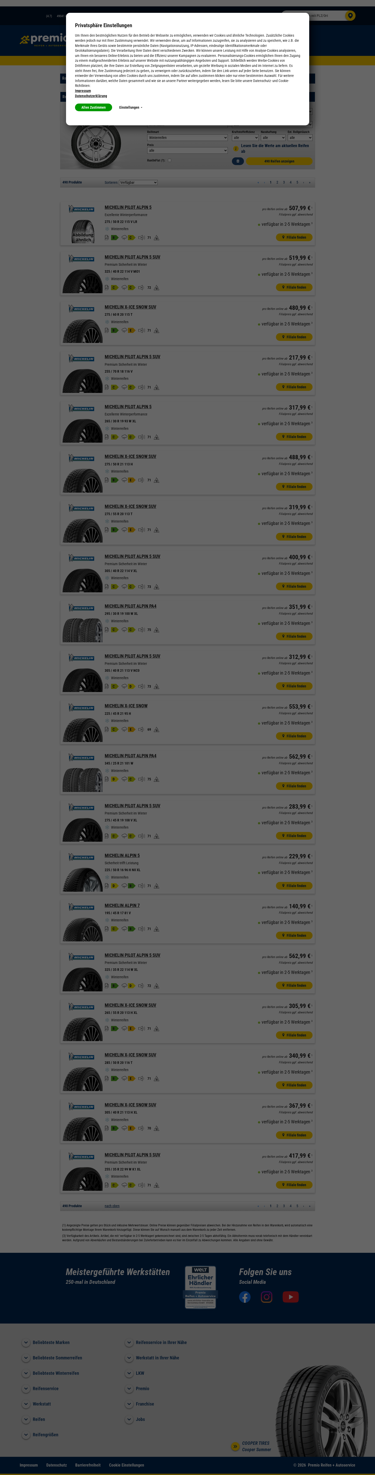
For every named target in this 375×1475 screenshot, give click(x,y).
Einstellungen (130, 107)
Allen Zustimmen (93, 107)
